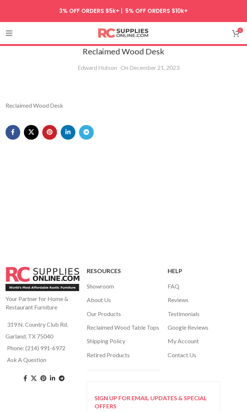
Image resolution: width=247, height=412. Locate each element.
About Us (99, 299)
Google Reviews (188, 327)
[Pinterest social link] (49, 132)
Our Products (104, 313)
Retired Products (108, 354)
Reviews (178, 299)
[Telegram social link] (86, 132)
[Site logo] (123, 32)
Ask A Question (26, 359)
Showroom (100, 286)
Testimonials (184, 313)
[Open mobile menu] (9, 33)
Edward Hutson (97, 67)
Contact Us (182, 354)
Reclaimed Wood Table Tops (123, 327)
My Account (183, 340)
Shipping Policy (106, 340)
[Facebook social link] (13, 132)
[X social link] (31, 132)
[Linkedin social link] (68, 132)
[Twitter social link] (34, 378)
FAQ (173, 286)
